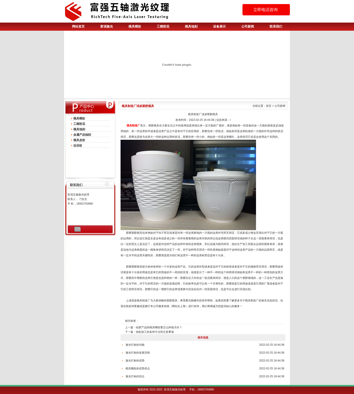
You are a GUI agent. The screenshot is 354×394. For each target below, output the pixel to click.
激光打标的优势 (135, 360)
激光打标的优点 (135, 376)
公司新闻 (247, 26)
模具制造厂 (143, 300)
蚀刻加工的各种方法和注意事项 (155, 331)
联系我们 (276, 26)
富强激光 (106, 26)
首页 (268, 105)
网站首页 (78, 26)
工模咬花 (163, 26)
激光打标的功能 (135, 344)
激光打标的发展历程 (138, 352)
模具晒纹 (134, 26)
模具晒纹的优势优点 (138, 368)
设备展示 (219, 26)
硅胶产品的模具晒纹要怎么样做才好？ (159, 327)
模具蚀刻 (191, 26)
